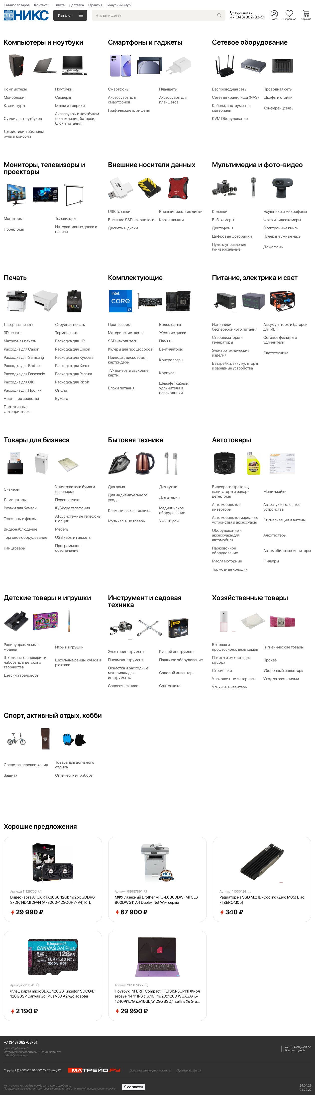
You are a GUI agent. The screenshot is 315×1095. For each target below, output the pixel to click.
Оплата (59, 5)
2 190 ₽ (24, 1011)
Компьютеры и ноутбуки (43, 42)
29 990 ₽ (26, 912)
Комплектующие (135, 277)
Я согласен (133, 1087)
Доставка (76, 5)
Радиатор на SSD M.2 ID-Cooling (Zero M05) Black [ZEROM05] (261, 900)
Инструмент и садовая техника (145, 601)
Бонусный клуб (119, 5)
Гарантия (95, 5)
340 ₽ (231, 912)
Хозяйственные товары (250, 597)
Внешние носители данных (151, 164)
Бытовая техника (135, 439)
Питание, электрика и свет (255, 277)
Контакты (41, 5)
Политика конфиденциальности (150, 1070)
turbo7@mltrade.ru (16, 1055)
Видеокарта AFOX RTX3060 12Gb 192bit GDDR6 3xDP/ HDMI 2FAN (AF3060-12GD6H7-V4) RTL (52, 900)
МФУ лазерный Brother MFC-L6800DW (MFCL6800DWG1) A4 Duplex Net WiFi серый (156, 900)
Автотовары (231, 439)
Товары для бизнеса (37, 439)
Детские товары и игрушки (47, 597)
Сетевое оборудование (250, 42)
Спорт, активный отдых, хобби (53, 715)
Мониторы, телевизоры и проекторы (44, 168)
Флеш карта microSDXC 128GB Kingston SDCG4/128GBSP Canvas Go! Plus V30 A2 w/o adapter (52, 994)
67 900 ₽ (131, 912)
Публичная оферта (189, 1070)
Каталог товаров (17, 5)
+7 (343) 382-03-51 (20, 1042)
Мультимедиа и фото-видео (257, 164)
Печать (15, 277)
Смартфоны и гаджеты (145, 42)
